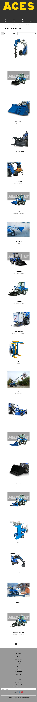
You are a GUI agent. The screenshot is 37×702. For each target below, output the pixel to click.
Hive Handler (18, 361)
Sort (14, 33)
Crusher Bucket (18, 121)
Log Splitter (18, 542)
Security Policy (18, 682)
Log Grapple (18, 512)
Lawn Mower (18, 421)
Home (2, 24)
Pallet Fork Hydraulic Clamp (18, 632)
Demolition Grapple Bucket (18, 151)
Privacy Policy (18, 677)
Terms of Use (18, 674)
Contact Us (18, 669)
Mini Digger (18, 572)
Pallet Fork (18, 602)
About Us (19, 663)
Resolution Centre (18, 659)
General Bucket (18, 271)
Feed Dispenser (18, 241)
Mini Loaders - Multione (18, 24)
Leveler (18, 451)
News (18, 666)
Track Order (18, 656)
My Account (18, 653)
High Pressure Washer (18, 331)
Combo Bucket (18, 91)
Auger (18, 61)
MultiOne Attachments (29, 24)
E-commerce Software (17, 700)
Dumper (18, 211)
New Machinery (8, 24)
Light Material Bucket (18, 481)
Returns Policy (18, 679)
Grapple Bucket (18, 301)
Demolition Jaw (18, 181)
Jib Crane (18, 391)
